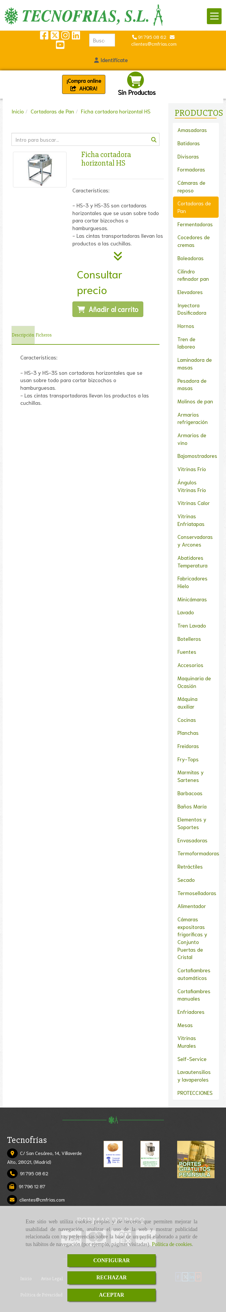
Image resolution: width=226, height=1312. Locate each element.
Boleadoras (190, 257)
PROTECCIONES (194, 1092)
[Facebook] (44, 37)
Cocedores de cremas (193, 240)
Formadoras (191, 169)
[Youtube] (60, 46)
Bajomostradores (197, 455)
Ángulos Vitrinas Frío (191, 485)
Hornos (185, 325)
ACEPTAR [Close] (111, 1295)
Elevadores (190, 291)
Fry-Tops (188, 759)
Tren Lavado (191, 625)
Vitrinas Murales (186, 1041)
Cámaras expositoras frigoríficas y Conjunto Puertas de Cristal (192, 938)
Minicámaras (192, 599)
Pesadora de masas (192, 384)
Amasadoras (192, 129)
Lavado (185, 611)
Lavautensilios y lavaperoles (194, 1075)
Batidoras (188, 142)
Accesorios (190, 664)
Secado (186, 879)
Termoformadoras (198, 852)
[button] (111, 60)
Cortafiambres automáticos (193, 973)
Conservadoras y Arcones (195, 540)
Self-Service (192, 1058)
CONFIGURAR (111, 1260)
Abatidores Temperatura (192, 561)
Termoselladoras (196, 892)
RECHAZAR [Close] (111, 1277)
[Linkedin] (76, 37)
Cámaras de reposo (191, 186)
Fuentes (186, 651)
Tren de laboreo (186, 342)
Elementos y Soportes (191, 823)
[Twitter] (55, 37)
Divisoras (188, 156)
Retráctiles (190, 866)
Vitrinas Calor (193, 502)
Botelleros (189, 638)
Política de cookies (172, 1244)
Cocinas (186, 719)
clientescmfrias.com (42, 1199)
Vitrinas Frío (191, 468)
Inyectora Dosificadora (191, 308)
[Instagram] (65, 37)
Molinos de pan (195, 401)
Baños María (192, 806)
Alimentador (191, 905)
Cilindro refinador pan (193, 275)
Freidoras (188, 745)
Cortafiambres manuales (193, 994)
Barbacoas (189, 792)
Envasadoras (192, 840)
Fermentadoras (195, 223)
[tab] (23, 335)
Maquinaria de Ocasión (194, 681)
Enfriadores (191, 1011)
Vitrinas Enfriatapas (191, 519)
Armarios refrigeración (192, 418)
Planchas (188, 732)
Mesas (185, 1024)
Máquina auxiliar (187, 702)
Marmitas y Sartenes (190, 775)
